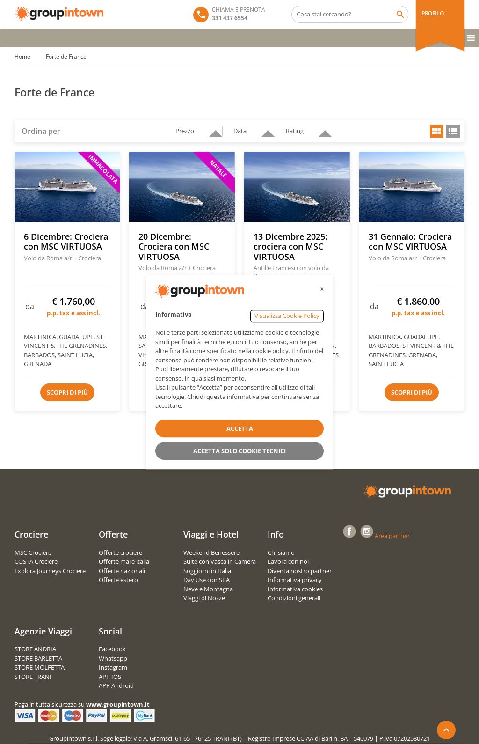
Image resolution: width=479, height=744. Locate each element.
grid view (436, 131)
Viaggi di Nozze (204, 598)
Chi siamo (281, 552)
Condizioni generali (294, 598)
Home (22, 56)
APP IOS (110, 676)
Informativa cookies (295, 589)
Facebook (112, 649)
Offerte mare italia (124, 561)
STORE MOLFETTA (40, 667)
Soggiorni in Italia (207, 571)
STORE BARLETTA (38, 658)
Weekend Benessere (211, 552)
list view (453, 131)
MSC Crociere (33, 552)
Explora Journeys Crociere (50, 571)
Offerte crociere (120, 552)
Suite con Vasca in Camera (219, 561)
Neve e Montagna (208, 589)
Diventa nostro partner (300, 571)
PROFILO (432, 13)
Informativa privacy (295, 579)
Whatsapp (113, 658)
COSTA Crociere (36, 561)
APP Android (116, 685)
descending (212, 129)
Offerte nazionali (122, 571)
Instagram (113, 667)
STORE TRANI (33, 676)
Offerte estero (118, 579)
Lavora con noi (288, 561)
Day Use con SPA (206, 579)
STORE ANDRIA (35, 649)
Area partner (392, 535)
